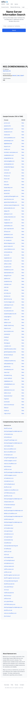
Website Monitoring (15, 7)
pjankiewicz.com (8, 234)
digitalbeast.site (8, 143)
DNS (12, 4)
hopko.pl (6, 410)
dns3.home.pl (7, 595)
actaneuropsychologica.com (11, 205)
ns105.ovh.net (7, 572)
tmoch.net (6, 178)
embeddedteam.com (9, 384)
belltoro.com (7, 322)
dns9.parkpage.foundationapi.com (13, 607)
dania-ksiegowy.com (9, 243)
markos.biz (7, 134)
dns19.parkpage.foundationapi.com (13, 516)
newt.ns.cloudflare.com (10, 463)
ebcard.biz (7, 193)
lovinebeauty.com (8, 369)
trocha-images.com (9, 302)
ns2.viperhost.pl (8, 531)
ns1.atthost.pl (7, 548)
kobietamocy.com (8, 269)
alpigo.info (7, 211)
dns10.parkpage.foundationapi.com (13, 472)
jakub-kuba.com (8, 246)
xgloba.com (7, 278)
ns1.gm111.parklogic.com (10, 457)
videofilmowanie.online (10, 349)
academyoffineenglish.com (11, 196)
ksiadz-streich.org (9, 325)
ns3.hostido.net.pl (8, 557)
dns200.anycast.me (9, 584)
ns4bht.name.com (9, 519)
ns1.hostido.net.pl (8, 528)
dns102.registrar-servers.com (12, 575)
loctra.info (6, 255)
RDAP (7, 4)
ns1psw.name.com (9, 501)
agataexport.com (8, 129)
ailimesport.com (8, 214)
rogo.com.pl (7, 413)
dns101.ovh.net (8, 428)
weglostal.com (8, 258)
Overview (6, 685)
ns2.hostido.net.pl (8, 446)
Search (14, 30)
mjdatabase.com (8, 381)
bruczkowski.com (8, 310)
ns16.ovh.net (7, 598)
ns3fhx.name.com (9, 569)
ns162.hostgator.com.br (10, 460)
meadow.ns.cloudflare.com (11, 490)
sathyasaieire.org (8, 363)
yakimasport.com (8, 305)
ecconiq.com (7, 293)
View (22, 123)
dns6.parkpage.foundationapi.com (13, 522)
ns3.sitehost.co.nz (9, 534)
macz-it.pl (6, 372)
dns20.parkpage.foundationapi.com (13, 510)
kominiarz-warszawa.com (11, 152)
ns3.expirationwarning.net (11, 545)
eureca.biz (7, 401)
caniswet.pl (7, 334)
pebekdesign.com (8, 140)
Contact (22, 685)
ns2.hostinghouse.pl (9, 484)
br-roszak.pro (7, 240)
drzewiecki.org (8, 375)
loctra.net (6, 170)
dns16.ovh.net (7, 487)
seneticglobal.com (9, 164)
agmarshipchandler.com (10, 202)
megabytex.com (8, 222)
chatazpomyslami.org (9, 360)
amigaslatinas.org (8, 158)
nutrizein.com (7, 284)
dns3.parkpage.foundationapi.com (13, 431)
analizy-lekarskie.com (10, 217)
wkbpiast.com (7, 308)
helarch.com (7, 328)
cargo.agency (7, 316)
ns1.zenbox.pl (7, 507)
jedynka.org (7, 366)
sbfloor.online (7, 264)
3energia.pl (7, 343)
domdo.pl (6, 357)
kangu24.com (7, 275)
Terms (16, 685)
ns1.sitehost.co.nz (8, 478)
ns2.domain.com (8, 525)
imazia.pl (6, 337)
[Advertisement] (13, 48)
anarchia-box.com (9, 199)
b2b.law (6, 290)
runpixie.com (7, 346)
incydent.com (7, 266)
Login (23, 7)
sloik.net (6, 287)
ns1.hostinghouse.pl (9, 560)
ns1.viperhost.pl (8, 537)
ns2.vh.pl (6, 554)
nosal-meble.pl (8, 378)
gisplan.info (7, 190)
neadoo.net (7, 219)
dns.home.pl (7, 616)
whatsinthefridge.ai (9, 167)
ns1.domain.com (8, 454)
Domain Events (5, 7)
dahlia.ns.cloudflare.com (10, 513)
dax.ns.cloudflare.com (10, 452)
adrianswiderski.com (9, 208)
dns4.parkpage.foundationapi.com (13, 443)
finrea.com (7, 175)
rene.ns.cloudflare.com (10, 613)
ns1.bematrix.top (8, 434)
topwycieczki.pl (8, 396)
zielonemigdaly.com (9, 161)
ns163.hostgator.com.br (10, 475)
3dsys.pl (6, 407)
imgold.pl (6, 398)
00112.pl (6, 340)
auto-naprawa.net (9, 228)
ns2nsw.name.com (9, 566)
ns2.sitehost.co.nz (9, 481)
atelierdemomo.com (9, 390)
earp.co (6, 181)
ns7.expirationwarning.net (11, 581)
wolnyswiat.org (8, 252)
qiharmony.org (8, 299)
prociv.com (7, 123)
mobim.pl (6, 387)
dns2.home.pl (7, 466)
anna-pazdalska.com (9, 137)
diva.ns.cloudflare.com (10, 449)
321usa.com (7, 231)
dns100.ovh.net (8, 496)
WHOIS (3, 4)
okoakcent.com (8, 131)
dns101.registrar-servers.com (11, 578)
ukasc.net (6, 319)
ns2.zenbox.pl (7, 437)
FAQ (12, 685)
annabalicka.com (8, 237)
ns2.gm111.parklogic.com (10, 440)
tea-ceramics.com (9, 331)
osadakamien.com (9, 155)
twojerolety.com (8, 187)
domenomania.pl (8, 354)
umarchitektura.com (9, 249)
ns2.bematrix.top (8, 540)
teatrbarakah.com (9, 272)
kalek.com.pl (7, 393)
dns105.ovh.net (8, 610)
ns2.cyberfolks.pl (8, 586)
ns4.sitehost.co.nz (9, 563)
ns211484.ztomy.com (9, 604)
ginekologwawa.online (10, 352)
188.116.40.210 (7, 71)
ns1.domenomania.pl (9, 504)
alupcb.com (7, 146)
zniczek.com (7, 173)
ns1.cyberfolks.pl (8, 601)
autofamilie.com (8, 225)
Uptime (16, 4)
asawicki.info (7, 126)
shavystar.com (8, 261)
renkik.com (7, 149)
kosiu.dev (6, 184)
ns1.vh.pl (6, 589)
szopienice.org (8, 281)
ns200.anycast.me (9, 592)
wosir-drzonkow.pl (9, 404)
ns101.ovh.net (7, 551)
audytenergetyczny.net (10, 313)
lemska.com (7, 296)
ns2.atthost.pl (7, 542)
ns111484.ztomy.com (9, 493)
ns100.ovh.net (7, 469)
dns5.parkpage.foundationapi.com (13, 498)
